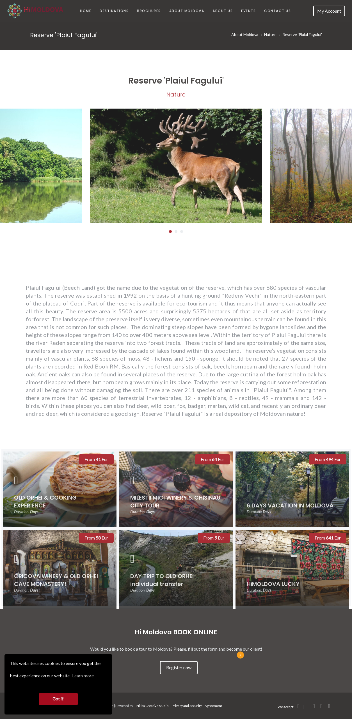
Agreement (213, 706)
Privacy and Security (187, 706)
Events (248, 10)
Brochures (149, 10)
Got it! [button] (58, 698)
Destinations (114, 10)
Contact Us (277, 10)
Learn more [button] (83, 675)
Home (85, 10)
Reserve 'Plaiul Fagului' (302, 34)
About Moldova (186, 10)
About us (222, 10)
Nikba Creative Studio (152, 706)
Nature (270, 34)
